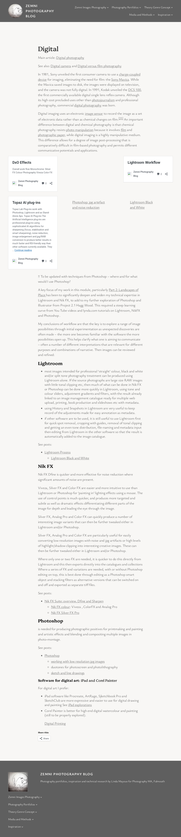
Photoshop (52, 655)
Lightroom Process (58, 452)
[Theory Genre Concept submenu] (172, 7)
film (123, 129)
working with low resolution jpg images (78, 661)
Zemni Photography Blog (40, 10)
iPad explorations (80, 704)
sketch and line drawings (68, 673)
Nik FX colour (60, 606)
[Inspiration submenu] (172, 15)
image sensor (94, 113)
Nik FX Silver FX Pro (65, 612)
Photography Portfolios (125, 7)
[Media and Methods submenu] (154, 15)
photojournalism (103, 100)
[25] (121, 118)
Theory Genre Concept (157, 7)
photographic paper (51, 134)
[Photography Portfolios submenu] (140, 7)
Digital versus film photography (99, 66)
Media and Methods (140, 14)
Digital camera (61, 66)
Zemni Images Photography (90, 7)
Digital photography (70, 57)
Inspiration (164, 14)
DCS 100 (134, 89)
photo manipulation (79, 129)
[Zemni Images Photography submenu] (108, 7)
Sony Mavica (120, 79)
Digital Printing (55, 723)
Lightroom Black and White (70, 458)
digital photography (87, 105)
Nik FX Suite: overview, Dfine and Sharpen (74, 601)
